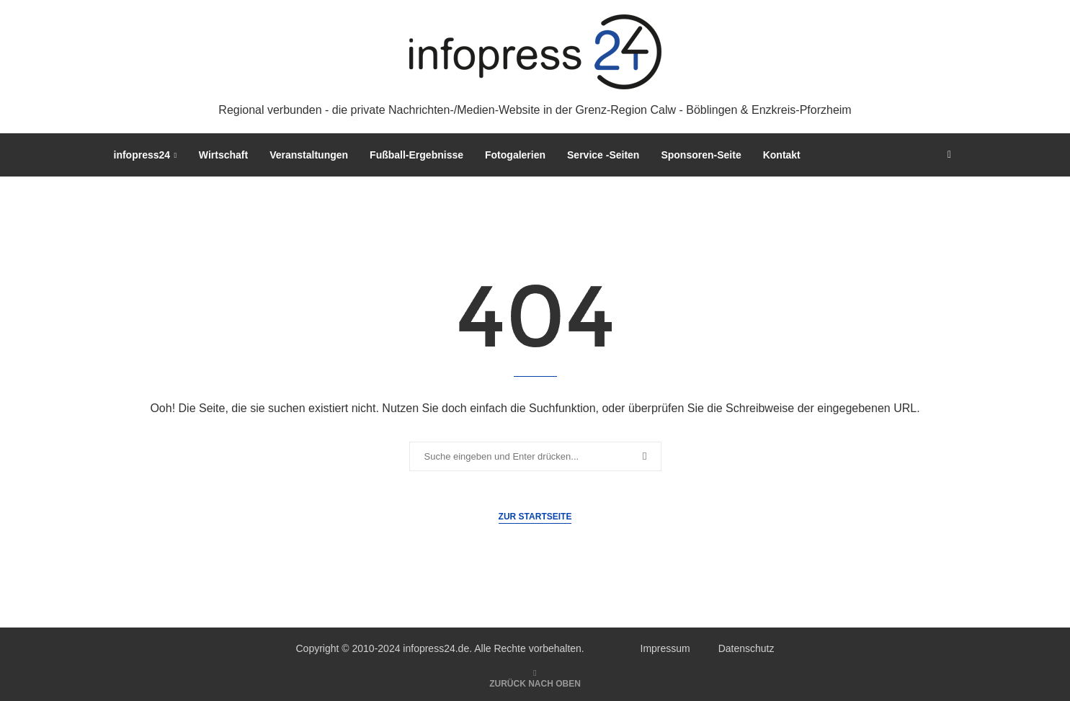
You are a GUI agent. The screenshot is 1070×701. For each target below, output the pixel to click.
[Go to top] (535, 683)
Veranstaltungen (308, 155)
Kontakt (782, 155)
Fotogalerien (515, 155)
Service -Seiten (603, 155)
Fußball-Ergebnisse (416, 155)
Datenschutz (746, 648)
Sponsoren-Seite (701, 155)
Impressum (665, 648)
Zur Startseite (535, 517)
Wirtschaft (223, 155)
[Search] (949, 155)
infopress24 (142, 155)
